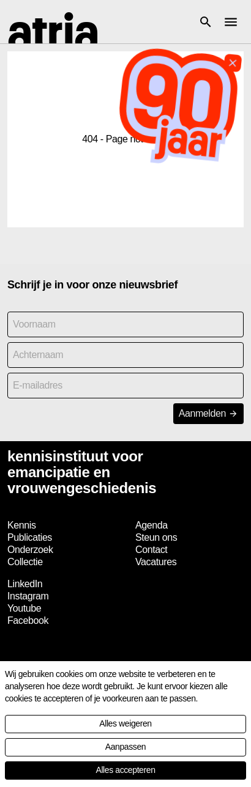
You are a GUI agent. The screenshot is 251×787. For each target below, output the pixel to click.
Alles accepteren (125, 770)
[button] (205, 22)
